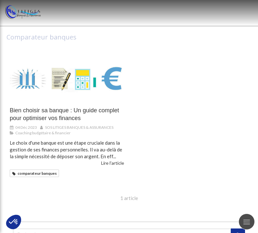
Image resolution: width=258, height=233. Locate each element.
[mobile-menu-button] (247, 222)
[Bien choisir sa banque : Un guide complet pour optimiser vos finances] (67, 81)
